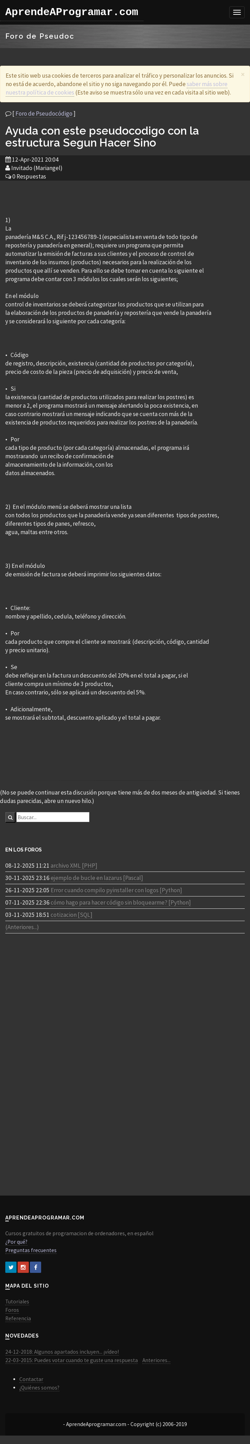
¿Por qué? (16, 1241)
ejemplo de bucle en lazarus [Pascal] (97, 878)
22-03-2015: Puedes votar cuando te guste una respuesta (71, 1360)
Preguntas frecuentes (31, 1250)
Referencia (18, 1318)
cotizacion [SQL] (71, 915)
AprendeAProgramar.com (71, 12)
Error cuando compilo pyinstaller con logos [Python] (116, 890)
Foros (12, 1310)
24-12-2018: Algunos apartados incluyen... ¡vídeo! (62, 1351)
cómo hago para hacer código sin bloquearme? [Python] (121, 902)
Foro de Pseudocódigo (43, 113)
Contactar (31, 1379)
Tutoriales (17, 1301)
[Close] (243, 74)
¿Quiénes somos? (39, 1387)
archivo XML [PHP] (74, 865)
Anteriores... (156, 1360)
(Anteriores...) (22, 927)
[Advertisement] (125, 198)
